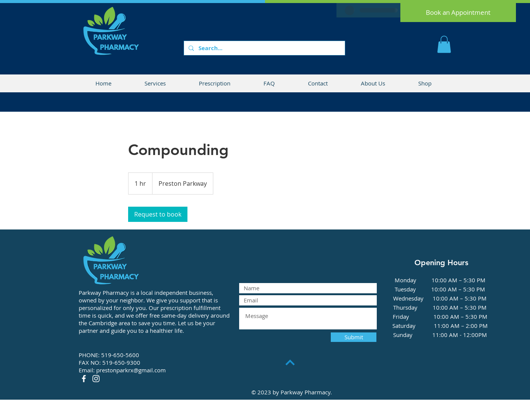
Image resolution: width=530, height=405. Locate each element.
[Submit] (353, 337)
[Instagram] (96, 378)
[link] (157, 214)
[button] (444, 44)
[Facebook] (84, 378)
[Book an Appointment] (458, 12)
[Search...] (263, 48)
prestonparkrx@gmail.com (131, 370)
